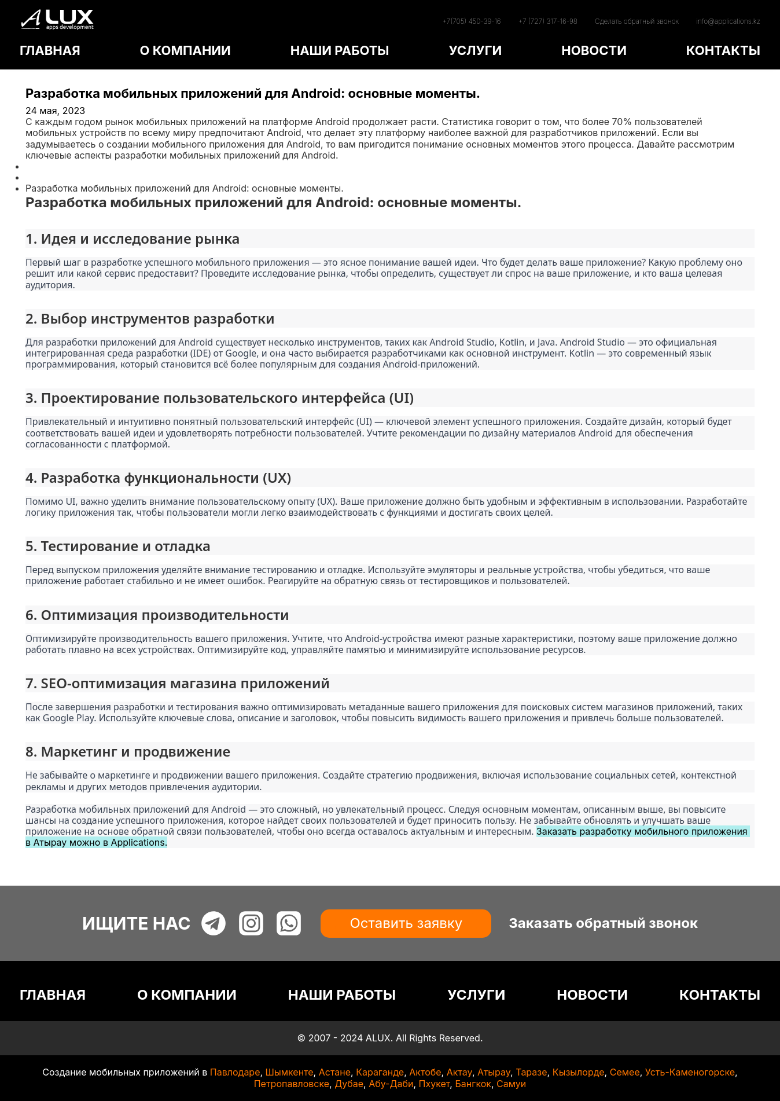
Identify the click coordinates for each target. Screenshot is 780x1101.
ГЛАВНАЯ (50, 50)
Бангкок (473, 1083)
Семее (625, 1072)
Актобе (425, 1072)
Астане (335, 1072)
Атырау (493, 1072)
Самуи (511, 1083)
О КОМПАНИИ (184, 50)
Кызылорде (579, 1072)
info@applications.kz (728, 21)
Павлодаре (235, 1072)
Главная (43, 166)
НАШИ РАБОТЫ (339, 50)
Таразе (531, 1072)
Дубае (348, 1083)
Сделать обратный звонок (637, 21)
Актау (459, 1072)
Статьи (41, 177)
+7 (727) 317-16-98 (547, 21)
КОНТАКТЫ (723, 50)
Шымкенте (290, 1072)
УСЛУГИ (475, 50)
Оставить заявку (405, 923)
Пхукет (434, 1083)
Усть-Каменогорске (690, 1072)
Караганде (380, 1072)
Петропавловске (291, 1083)
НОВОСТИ (594, 50)
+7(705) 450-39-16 (471, 21)
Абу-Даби (391, 1083)
